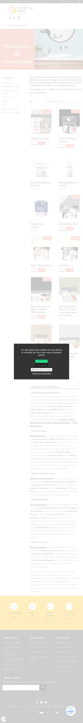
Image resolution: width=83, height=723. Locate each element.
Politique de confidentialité (41, 373)
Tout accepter (41, 361)
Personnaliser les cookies (41, 370)
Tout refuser (41, 365)
